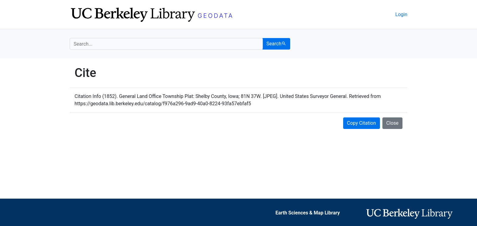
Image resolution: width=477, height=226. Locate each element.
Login (401, 14)
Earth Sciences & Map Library (307, 213)
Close (392, 123)
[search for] (166, 44)
